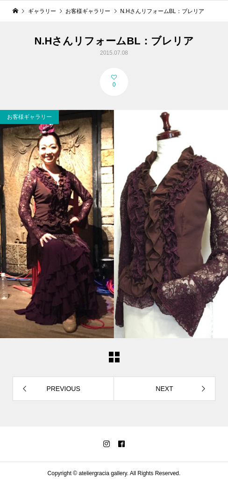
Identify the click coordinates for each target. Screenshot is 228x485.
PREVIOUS (63, 388)
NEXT (164, 388)
